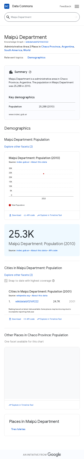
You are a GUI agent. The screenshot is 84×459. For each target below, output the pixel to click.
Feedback (65, 6)
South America (13, 50)
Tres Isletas (18, 429)
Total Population (18, 205)
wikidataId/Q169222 (27, 301)
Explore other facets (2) (18, 146)
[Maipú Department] (42, 17)
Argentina (68, 46)
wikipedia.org (23, 295)
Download (16, 215)
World (26, 50)
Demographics (36, 57)
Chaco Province (50, 46)
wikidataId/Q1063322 (37, 41)
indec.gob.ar (23, 162)
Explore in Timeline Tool (51, 215)
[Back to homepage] (6, 6)
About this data (39, 162)
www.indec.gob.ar (18, 114)
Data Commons (22, 6)
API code (31, 215)
